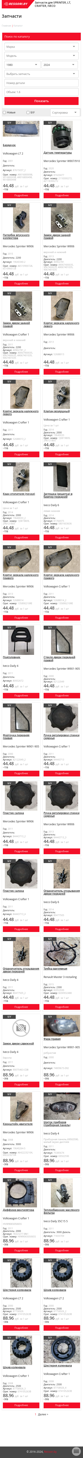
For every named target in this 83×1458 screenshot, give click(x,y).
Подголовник (11, 666)
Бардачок (9, 145)
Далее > (43, 1440)
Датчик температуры (58, 152)
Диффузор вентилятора (18, 1230)
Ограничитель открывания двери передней (62, 907)
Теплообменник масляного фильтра (61, 1232)
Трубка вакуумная (55, 984)
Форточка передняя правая (16, 748)
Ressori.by (50, 1451)
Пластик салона (13, 825)
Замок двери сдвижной (18, 1061)
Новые (11, 112)
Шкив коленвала (55, 1312)
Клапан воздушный (57, 416)
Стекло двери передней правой (59, 668)
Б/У (33, 112)
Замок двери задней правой (57, 238)
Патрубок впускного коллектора (16, 238)
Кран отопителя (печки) (19, 500)
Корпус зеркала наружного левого (61, 328)
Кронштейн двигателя (18, 1143)
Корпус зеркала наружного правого (21, 585)
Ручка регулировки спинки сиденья (61, 748)
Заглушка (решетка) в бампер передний (58, 502)
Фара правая (52, 1056)
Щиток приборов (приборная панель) (57, 1143)
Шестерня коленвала (17, 1312)
